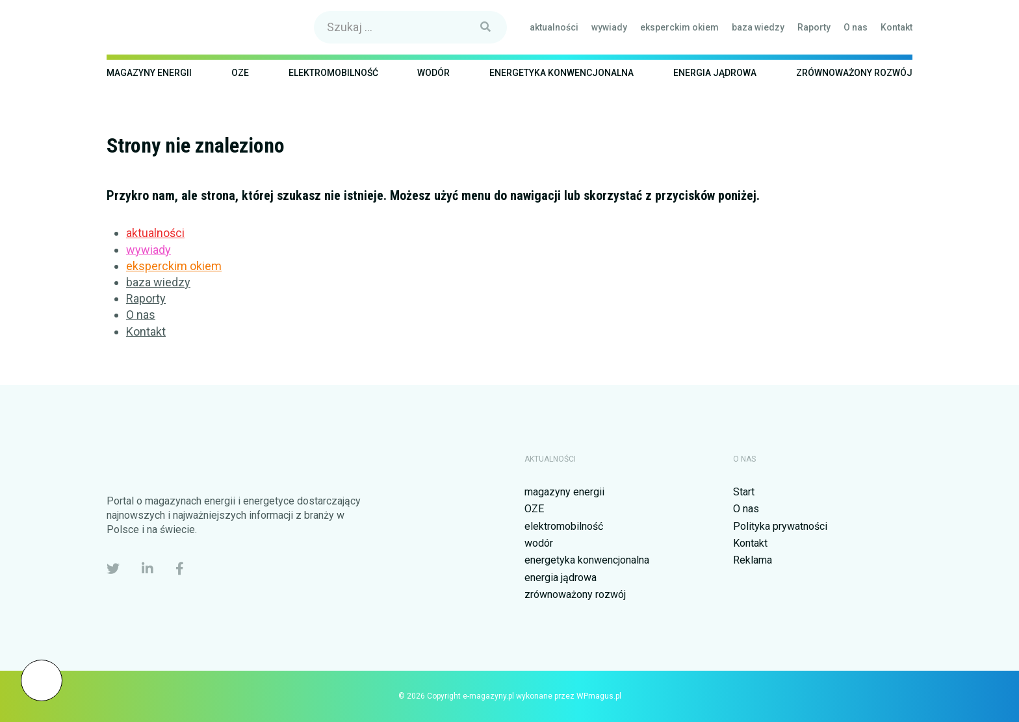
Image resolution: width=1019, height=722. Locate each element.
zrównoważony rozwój (854, 73)
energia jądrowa (714, 73)
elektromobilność (333, 73)
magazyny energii (149, 73)
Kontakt (896, 27)
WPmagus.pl (598, 696)
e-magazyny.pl (167, 27)
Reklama (752, 560)
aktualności (554, 27)
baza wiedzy (758, 27)
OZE (240, 73)
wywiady (609, 27)
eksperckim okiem (679, 27)
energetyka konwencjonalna (561, 73)
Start (744, 492)
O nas (856, 27)
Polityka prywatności (780, 526)
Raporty (814, 27)
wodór (433, 73)
